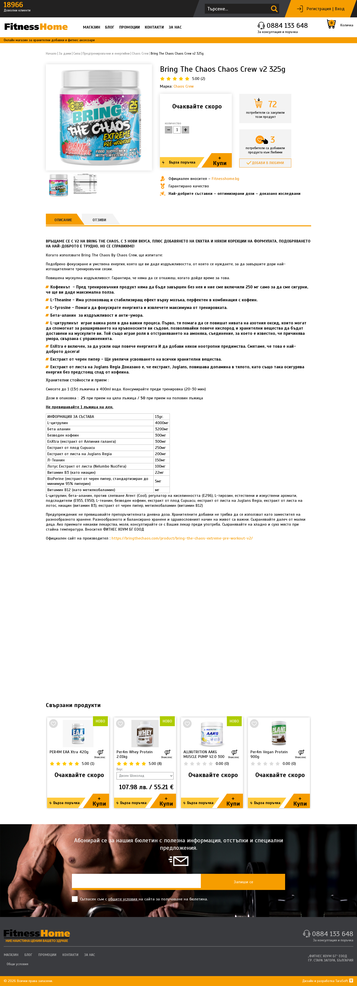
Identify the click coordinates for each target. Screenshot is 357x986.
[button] (146, 117)
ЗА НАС (175, 27)
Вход (340, 8)
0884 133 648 (287, 25)
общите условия (123, 899)
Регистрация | (319, 8)
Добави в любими (268, 163)
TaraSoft (344, 981)
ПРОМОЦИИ (129, 27)
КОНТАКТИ (154, 27)
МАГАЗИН (91, 27)
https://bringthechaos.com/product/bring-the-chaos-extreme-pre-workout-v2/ (182, 538)
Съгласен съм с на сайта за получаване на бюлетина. (140, 899)
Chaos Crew (184, 86)
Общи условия (17, 964)
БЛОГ (109, 27)
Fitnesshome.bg (225, 178)
